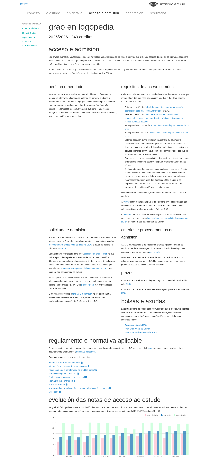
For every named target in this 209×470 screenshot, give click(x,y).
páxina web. (154, 252)
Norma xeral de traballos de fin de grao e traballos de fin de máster (80, 388)
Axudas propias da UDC (136, 325)
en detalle (74, 13)
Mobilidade (55, 392)
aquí (150, 348)
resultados (158, 13)
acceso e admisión (104, 13)
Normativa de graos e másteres (64, 373)
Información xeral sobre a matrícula (66, 363)
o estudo (53, 13)
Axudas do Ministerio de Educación (141, 332)
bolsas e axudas (29, 33)
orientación (134, 13)
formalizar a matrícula (82, 294)
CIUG (128, 284)
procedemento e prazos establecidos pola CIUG (70, 245)
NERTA (62, 248)
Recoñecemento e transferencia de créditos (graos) (73, 370)
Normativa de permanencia (62, 381)
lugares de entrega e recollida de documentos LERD (84, 268)
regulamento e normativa (28, 39)
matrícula (127, 214)
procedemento (87, 285)
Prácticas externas (58, 384)
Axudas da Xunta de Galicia (137, 329)
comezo (33, 13)
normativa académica (86, 352)
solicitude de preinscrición (95, 254)
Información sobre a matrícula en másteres (69, 366)
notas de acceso (29, 45)
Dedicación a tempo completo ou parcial (68, 377)
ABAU (126, 202)
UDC (123, 293)
